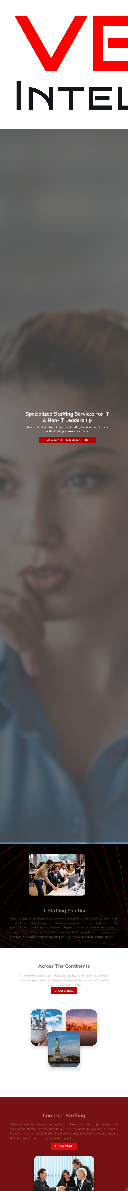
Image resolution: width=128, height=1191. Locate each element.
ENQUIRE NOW (64, 990)
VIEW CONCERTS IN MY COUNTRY (67, 439)
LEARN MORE (64, 1146)
